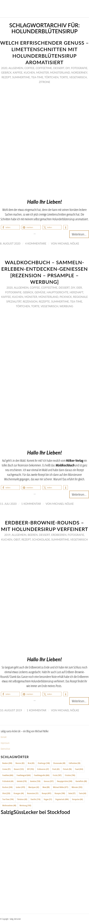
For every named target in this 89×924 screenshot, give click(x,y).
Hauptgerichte (57, 292)
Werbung (66, 306)
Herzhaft (76, 292)
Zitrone (44, 81)
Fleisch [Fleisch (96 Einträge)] (67, 769)
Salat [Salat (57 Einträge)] (71, 793)
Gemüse (40, 292)
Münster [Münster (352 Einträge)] (77, 787)
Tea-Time (37, 77)
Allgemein (16, 68)
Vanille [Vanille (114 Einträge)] (35, 799)
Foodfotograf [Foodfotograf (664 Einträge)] (24, 775)
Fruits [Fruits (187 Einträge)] (57, 775)
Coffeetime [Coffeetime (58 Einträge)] (74, 763)
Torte (64, 77)
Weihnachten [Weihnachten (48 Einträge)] (9, 805)
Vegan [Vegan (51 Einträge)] (48, 799)
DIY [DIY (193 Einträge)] (30, 769)
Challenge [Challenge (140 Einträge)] (44, 763)
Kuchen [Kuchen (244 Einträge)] (7, 787)
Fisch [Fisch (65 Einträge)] (56, 769)
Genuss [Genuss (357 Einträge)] (49, 781)
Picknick (66, 296)
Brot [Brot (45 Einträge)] (31, 763)
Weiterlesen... (79, 234)
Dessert (58, 68)
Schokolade (41, 539)
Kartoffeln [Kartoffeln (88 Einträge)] (81, 781)
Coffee (29, 68)
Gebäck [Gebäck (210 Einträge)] (22, 781)
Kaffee (17, 72)
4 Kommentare (35, 243)
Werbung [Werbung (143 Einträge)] (25, 805)
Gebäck (6, 72)
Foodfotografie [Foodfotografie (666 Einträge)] (41, 775)
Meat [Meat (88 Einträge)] (46, 787)
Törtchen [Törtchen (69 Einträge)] (22, 799)
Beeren (33, 534)
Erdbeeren (58, 534)
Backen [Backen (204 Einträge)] (7, 763)
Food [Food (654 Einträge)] (79, 769)
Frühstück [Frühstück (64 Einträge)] (7, 781)
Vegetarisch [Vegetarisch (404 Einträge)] (62, 799)
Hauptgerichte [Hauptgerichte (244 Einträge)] (64, 781)
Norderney (79, 72)
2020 (4, 68)
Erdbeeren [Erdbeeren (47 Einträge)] (43, 769)
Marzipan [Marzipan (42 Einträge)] (33, 787)
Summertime (21, 77)
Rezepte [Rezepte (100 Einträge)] (60, 793)
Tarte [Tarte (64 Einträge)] (82, 793)
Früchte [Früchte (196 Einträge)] (70, 775)
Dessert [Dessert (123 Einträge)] (19, 769)
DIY (67, 68)
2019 (7, 534)
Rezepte (44, 301)
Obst (17, 539)
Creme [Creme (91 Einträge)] (6, 769)
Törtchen (51, 77)
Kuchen (29, 72)
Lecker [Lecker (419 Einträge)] (20, 787)
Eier (79, 287)
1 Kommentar (31, 503)
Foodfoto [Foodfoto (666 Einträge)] (7, 775)
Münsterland (60, 72)
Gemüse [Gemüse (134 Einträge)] (35, 781)
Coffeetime (44, 68)
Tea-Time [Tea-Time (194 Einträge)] (8, 799)
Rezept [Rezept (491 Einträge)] (46, 793)
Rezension (30, 301)
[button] (10, 227)
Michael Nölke (68, 243)
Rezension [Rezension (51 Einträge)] (32, 793)
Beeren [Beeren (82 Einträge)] (20, 763)
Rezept (6, 77)
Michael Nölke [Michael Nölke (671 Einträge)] (60, 787)
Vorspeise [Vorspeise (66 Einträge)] (77, 799)
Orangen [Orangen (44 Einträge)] (19, 793)
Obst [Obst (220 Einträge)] (6, 793)
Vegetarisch (78, 77)
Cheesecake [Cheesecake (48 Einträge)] (59, 763)
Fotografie (79, 68)
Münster (42, 72)
